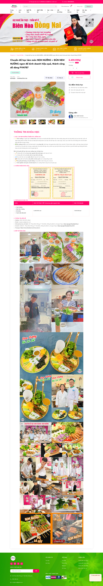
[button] (62, 99)
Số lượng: (71, 65)
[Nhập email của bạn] (24, 571)
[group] (37, 100)
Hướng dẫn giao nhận (83, 565)
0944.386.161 (15, 579)
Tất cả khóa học (65, 6)
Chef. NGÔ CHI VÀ (78, 116)
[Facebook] (18, 563)
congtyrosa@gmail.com (17, 582)
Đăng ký (89, 6)
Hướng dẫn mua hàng (83, 560)
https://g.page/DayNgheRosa (70, 224)
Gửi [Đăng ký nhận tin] (36, 571)
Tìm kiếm (47, 560)
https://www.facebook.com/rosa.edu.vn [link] (30, 228)
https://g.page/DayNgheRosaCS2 (65, 226)
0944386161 (71, 1)
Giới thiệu (48, 563)
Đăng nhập (79, 6)
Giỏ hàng (64, 568)
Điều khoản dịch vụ (82, 568)
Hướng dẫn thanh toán (83, 563)
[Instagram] (15, 563)
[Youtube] (21, 563)
